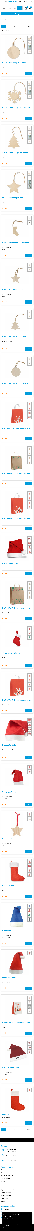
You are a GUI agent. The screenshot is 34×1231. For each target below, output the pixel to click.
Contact (3, 1170)
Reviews (3, 1181)
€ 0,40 (4, 988)
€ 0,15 (4, 73)
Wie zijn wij (4, 1173)
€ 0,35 (4, 851)
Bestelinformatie (6, 1195)
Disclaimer (4, 1201)
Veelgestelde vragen (7, 1175)
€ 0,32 (4, 804)
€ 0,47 (4, 1080)
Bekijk (28, 73)
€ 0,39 (4, 943)
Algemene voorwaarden (8, 1190)
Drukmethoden (5, 1178)
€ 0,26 (4, 484)
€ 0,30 (4, 574)
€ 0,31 (4, 757)
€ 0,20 (4, 439)
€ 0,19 (4, 255)
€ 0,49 (4, 1123)
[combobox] (9, 8)
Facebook (5, 1209)
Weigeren (16, 1224)
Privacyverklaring (6, 1193)
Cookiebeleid (4, 1198)
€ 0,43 (4, 1033)
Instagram (5, 1212)
